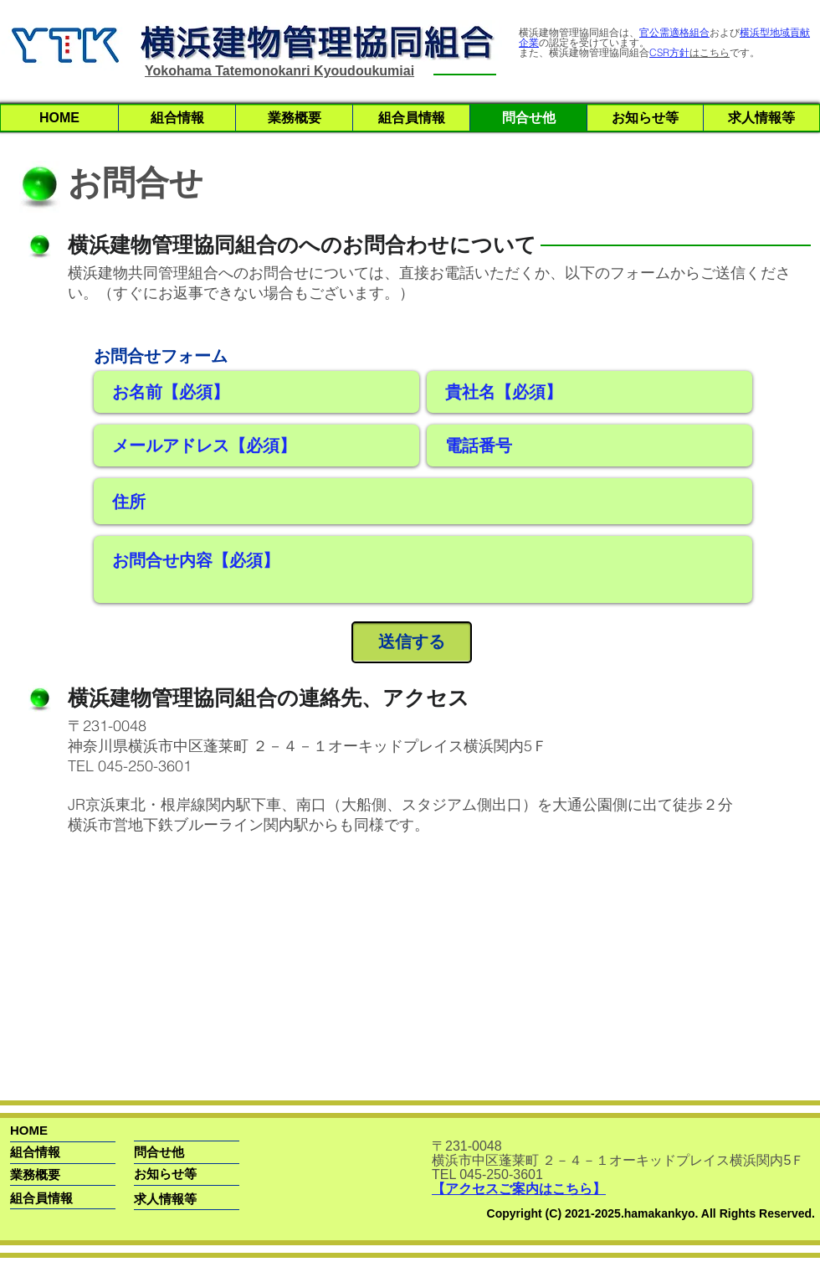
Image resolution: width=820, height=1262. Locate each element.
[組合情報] (73, 1152)
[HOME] (82, 1130)
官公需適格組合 (674, 32)
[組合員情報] (41, 1198)
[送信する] (411, 642)
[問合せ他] (171, 1152)
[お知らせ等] (165, 1173)
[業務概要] (73, 1174)
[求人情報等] (165, 1199)
